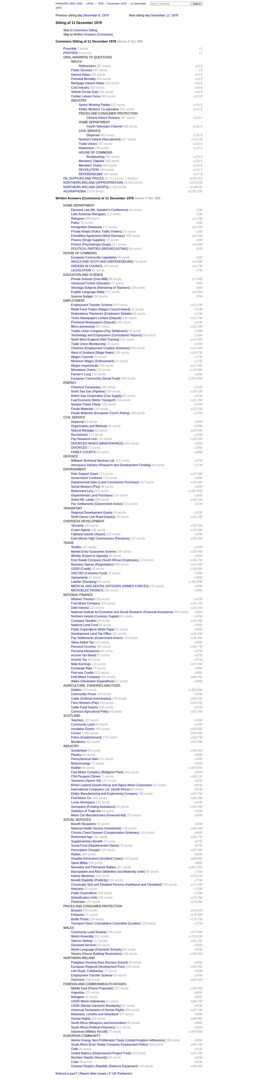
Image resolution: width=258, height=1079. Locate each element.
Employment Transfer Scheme (92, 305)
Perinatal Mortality (83, 79)
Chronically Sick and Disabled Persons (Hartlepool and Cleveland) (116, 884)
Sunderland (79, 750)
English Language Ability (88, 292)
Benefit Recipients (83, 824)
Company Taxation (84, 620)
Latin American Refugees (88, 214)
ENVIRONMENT (74, 469)
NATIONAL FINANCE (78, 594)
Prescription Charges (85, 850)
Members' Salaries (91, 161)
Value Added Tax (82, 642)
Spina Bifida (79, 863)
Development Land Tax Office (91, 633)
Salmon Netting (81, 940)
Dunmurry (78, 979)
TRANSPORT (72, 508)
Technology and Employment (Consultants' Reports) (106, 335)
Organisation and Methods (89, 426)
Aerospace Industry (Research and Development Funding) (111, 465)
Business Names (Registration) (92, 564)
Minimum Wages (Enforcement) (92, 361)
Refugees (77, 218)
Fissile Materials (82, 408)
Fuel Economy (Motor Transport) (93, 400)
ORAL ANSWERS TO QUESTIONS (87, 57)
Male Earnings (81, 664)
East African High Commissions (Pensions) (100, 538)
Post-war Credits (82, 672)
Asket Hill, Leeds (82, 499)
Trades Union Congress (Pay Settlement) (99, 331)
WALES (76, 61)
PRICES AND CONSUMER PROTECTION (108, 113)
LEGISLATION (81, 270)
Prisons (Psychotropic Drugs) (91, 244)
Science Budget (82, 296)
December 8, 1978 (96, 15)
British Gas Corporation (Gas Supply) (96, 396)
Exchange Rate (81, 668)
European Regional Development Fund (98, 966)
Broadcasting (96, 156)
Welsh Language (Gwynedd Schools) (96, 949)
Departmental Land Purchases (92, 495)
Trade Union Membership (88, 344)
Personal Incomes (83, 646)
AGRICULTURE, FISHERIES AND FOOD (91, 685)
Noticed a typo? (66, 1073)
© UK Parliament (120, 1073)
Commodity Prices (83, 694)
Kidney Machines (83, 876)
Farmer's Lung (81, 374)
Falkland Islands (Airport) (88, 534)
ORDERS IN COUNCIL (87, 266)
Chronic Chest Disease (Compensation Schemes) (105, 832)
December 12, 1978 (164, 15)
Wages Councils (82, 357)
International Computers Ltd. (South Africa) (100, 789)
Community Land (83, 724)
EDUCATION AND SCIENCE (83, 274)
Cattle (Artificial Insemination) (91, 698)
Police (75, 222)
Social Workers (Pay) (85, 486)
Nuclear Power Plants (86, 404)
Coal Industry (80, 87)
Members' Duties (90, 165)
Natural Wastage (82, 430)
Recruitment (79, 434)
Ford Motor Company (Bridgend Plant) (97, 772)
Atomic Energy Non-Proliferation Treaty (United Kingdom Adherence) (118, 1040)
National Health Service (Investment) (96, 828)
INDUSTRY (79, 100)
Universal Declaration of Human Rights (97, 1010)
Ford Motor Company (85, 603)
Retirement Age (81, 837)
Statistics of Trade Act (86, 811)
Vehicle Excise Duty (84, 91)
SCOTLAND (71, 715)
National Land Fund (84, 625)
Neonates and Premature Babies (93, 867)
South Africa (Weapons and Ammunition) (99, 1023)
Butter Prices (80, 919)
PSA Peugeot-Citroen (85, 776)
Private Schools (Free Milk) (89, 279)
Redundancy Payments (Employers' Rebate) (101, 313)
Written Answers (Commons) (93, 34)
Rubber (76, 767)
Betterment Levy (82, 491)
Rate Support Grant (84, 473)
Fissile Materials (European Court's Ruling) (100, 413)
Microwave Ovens (83, 369)
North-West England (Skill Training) (95, 339)
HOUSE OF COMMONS (95, 152)
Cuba (74, 1062)
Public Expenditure (84, 893)
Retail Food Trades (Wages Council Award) (100, 309)
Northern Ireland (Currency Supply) (95, 616)
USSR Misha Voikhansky (88, 1001)
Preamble (70, 48)
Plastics (76, 754)
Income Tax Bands (83, 655)
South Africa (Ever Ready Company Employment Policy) (109, 1044)
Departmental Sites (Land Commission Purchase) (105, 482)
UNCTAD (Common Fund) (89, 573)
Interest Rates (80, 74)
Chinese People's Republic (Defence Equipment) (104, 1066)
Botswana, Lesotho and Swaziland (94, 1014)
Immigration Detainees (86, 227)
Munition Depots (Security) (89, 1057)
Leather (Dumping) (84, 581)
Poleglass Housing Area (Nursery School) (99, 962)
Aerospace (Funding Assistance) (93, 806)
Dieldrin (76, 690)
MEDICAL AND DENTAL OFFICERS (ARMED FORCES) (110, 586)
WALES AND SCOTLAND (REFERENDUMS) (102, 261)
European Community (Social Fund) (95, 378)
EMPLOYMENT (74, 300)
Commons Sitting (85, 30)
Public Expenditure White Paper (93, 629)
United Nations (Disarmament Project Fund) (101, 1053)
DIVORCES (79, 447)
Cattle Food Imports (84, 707)
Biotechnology (81, 763)
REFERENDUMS (91, 174)
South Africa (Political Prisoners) (93, 1027)
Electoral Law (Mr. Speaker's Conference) (99, 210)
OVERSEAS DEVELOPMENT (84, 521)
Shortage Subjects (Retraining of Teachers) (100, 287)
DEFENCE (70, 456)
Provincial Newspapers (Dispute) (93, 322)
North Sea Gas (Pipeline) (88, 391)
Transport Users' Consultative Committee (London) (106, 923)
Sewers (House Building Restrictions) (96, 953)
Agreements (79, 577)
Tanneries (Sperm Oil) (86, 780)
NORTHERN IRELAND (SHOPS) (86, 187)
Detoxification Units (84, 897)
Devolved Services (84, 945)
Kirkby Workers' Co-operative (99, 109)
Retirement (86, 148)
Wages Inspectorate (85, 365)
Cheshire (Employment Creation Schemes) (100, 348)
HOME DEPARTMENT (94, 122)
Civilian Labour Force (85, 96)
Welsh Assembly (82, 936)
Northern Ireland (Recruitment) (100, 139)
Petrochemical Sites (84, 759)
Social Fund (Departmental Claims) (95, 845)
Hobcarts (77, 888)
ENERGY (70, 382)
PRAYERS (70, 53)
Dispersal (93, 135)
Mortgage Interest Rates (87, 83)
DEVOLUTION (89, 169)
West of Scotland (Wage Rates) (92, 352)
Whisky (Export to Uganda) (89, 555)
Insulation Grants (83, 729)
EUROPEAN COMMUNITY (82, 1035)
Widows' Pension (83, 599)
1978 (101, 3)
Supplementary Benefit (86, 841)
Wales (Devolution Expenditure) (92, 681)
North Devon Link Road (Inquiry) (93, 516)
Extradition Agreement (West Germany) (98, 235)
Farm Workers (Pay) (85, 702)
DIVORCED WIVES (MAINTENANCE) (97, 443)
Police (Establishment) (86, 737)
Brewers (77, 910)
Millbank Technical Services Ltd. (93, 460)
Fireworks (77, 914)
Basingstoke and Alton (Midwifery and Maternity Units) (108, 871)
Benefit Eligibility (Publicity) (89, 880)
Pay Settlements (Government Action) (97, 504)
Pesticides (78, 901)
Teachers (77, 720)
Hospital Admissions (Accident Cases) (97, 858)
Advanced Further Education (90, 283)
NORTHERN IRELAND (79, 958)
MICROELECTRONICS (87, 590)
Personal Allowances (85, 651)
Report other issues (93, 1073)
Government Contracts (86, 478)
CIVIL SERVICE (90, 131)
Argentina (77, 992)
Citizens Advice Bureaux (103, 117)
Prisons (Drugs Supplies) (88, 240)
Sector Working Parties (94, 104)
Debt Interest (80, 607)
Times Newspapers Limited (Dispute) (96, 318)
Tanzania (77, 525)
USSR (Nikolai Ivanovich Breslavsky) (96, 1005)
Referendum (87, 66)
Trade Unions (88, 143)
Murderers (78, 741)
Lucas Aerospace (83, 802)
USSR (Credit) (81, 568)
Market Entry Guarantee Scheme (93, 551)
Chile (74, 1049)
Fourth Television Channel (104, 126)
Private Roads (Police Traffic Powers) (96, 231)
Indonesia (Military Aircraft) (89, 1031)
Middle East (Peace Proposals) (92, 988)
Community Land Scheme (89, 932)
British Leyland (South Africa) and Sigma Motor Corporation (111, 785)
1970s (90, 3)
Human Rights (81, 1018)
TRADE (68, 543)
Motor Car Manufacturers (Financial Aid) (98, 815)
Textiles (76, 547)
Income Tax (79, 659)
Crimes (76, 733)
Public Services (81, 70)
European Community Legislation (94, 257)
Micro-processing (83, 326)
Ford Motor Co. (81, 798)
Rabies (76, 854)
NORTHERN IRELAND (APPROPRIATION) (93, 182)
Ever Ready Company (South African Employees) (105, 560)
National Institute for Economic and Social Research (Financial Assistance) (122, 612)
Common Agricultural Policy (90, 711)
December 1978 (117, 3)
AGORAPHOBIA (74, 191)
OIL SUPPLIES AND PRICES (83, 178)
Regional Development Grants (91, 512)
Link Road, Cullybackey (87, 971)
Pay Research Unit (84, 439)
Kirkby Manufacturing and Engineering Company (104, 793)
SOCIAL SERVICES (77, 819)
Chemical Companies (85, 387)
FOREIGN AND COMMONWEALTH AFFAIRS (94, 984)
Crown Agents (80, 530)
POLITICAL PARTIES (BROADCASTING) (99, 248)
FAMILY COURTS (83, 452)
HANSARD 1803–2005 (69, 3)
